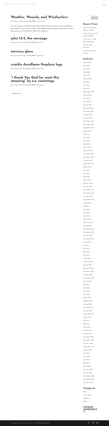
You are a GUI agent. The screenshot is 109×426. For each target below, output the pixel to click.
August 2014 (87, 203)
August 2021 (87, 62)
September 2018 (88, 92)
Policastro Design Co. (43, 423)
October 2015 (88, 160)
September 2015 (88, 164)
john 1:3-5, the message (29, 38)
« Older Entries (16, 93)
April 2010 (86, 363)
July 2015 (86, 170)
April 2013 (86, 255)
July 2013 (86, 245)
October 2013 (87, 235)
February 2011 (87, 330)
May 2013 (86, 252)
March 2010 (87, 366)
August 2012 (87, 281)
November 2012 (88, 271)
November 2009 (88, 379)
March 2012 (87, 297)
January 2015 (87, 186)
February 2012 (88, 301)
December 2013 (88, 229)
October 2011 (87, 311)
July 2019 (86, 82)
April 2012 (86, 294)
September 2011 (88, 314)
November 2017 (88, 111)
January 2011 (87, 333)
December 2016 (88, 121)
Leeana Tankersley (19, 21)
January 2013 (87, 265)
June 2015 (86, 173)
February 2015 (88, 183)
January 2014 (87, 226)
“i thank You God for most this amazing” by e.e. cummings (35, 79)
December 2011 (88, 307)
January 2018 (87, 105)
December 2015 (88, 154)
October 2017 (87, 115)
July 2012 (86, 284)
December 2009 (88, 376)
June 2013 (86, 248)
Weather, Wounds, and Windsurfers (39, 17)
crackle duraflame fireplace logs (36, 64)
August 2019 (87, 79)
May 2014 (86, 213)
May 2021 (86, 69)
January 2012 (87, 304)
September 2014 (88, 199)
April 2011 (86, 324)
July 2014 (86, 206)
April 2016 (86, 144)
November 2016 (88, 124)
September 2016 (88, 128)
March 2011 (87, 327)
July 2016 (86, 134)
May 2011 (86, 320)
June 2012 (86, 288)
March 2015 (87, 180)
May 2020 (86, 72)
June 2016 (86, 137)
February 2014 (88, 222)
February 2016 (88, 150)
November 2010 (88, 340)
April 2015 (86, 177)
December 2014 (88, 190)
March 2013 (87, 258)
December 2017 (88, 108)
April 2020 (86, 75)
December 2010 (88, 337)
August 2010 (87, 350)
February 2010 (88, 369)
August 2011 (87, 317)
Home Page (41, 21)
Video (85, 401)
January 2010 (87, 373)
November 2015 (88, 157)
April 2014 (86, 216)
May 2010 (86, 360)
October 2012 (88, 275)
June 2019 (86, 85)
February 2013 (88, 262)
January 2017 (87, 118)
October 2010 (88, 343)
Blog (84, 392)
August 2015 (87, 167)
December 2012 (88, 268)
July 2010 (86, 353)
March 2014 (87, 219)
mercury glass (22, 51)
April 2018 (86, 98)
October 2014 (88, 196)
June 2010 (86, 356)
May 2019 (86, 88)
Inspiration (40, 42)
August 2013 (87, 242)
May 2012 (86, 291)
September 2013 (88, 239)
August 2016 (87, 131)
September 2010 (88, 346)
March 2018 (87, 101)
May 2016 (86, 141)
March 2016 (87, 147)
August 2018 (87, 95)
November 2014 (88, 193)
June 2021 (86, 66)
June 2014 (86, 209)
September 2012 (88, 278)
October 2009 (88, 382)
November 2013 (88, 232)
